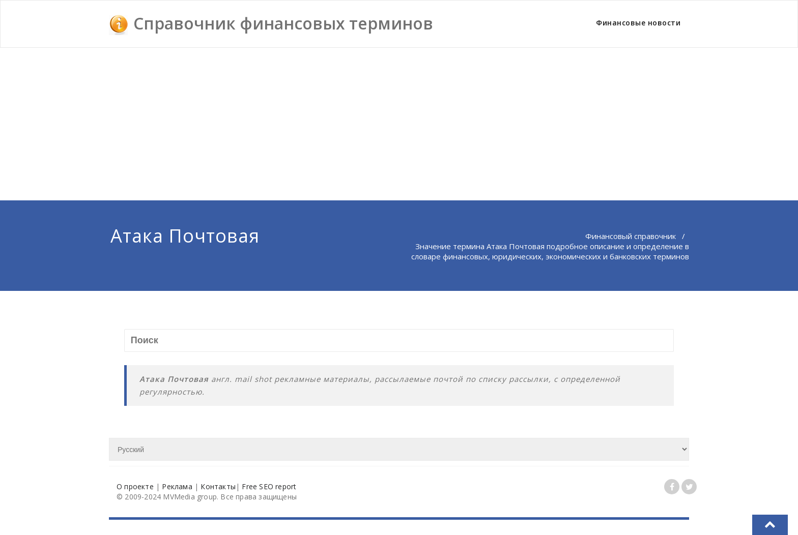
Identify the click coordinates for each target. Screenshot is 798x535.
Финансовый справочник (630, 236)
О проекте (135, 486)
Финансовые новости (638, 22)
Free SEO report (269, 486)
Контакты (218, 486)
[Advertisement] (399, 124)
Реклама (177, 486)
